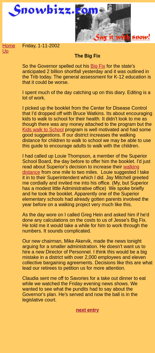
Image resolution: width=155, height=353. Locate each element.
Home (8, 45)
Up (5, 51)
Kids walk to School (43, 129)
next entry (87, 310)
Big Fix (97, 66)
